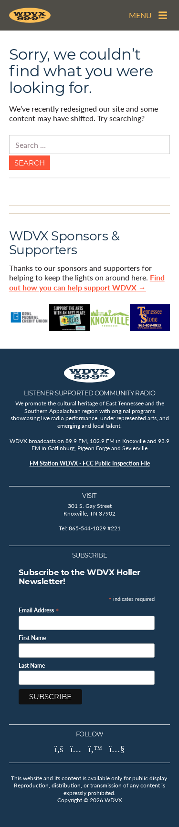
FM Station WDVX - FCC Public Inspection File (90, 463)
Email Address (39, 609)
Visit (89, 495)
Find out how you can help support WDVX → (87, 282)
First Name (32, 638)
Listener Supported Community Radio (90, 393)
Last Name (32, 666)
